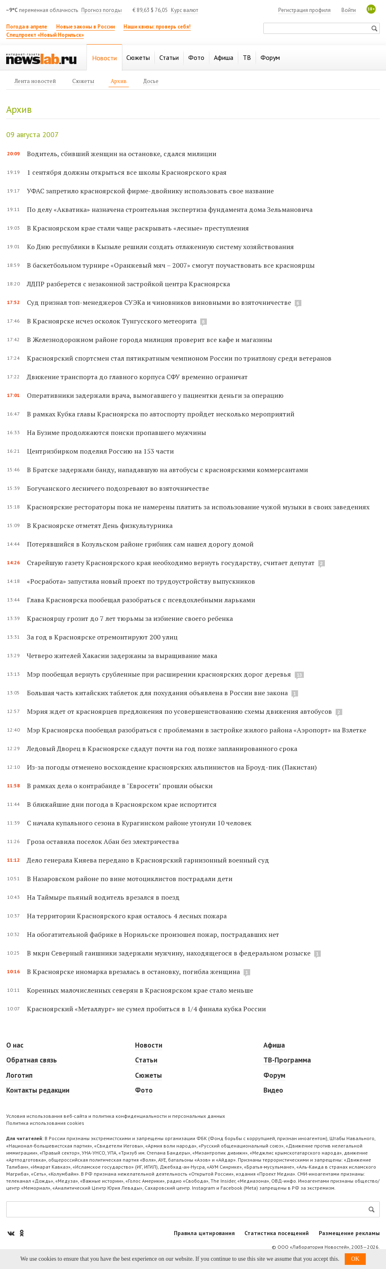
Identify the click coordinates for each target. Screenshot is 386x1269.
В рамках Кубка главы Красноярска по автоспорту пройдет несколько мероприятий (160, 413)
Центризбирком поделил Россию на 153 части (100, 451)
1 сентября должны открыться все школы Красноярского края (127, 172)
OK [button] (355, 1259)
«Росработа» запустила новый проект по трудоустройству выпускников (141, 581)
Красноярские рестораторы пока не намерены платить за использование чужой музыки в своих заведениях (198, 506)
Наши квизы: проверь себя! (157, 26)
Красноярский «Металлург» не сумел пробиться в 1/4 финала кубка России (146, 1008)
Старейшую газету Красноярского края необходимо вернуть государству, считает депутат (171, 562)
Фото (144, 1090)
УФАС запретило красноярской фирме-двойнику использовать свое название (150, 190)
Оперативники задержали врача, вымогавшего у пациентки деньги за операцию (155, 395)
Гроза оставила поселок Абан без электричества (103, 841)
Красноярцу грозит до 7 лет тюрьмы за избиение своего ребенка (130, 618)
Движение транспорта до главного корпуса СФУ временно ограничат (137, 376)
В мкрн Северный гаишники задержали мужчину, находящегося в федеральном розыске (168, 953)
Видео (273, 1090)
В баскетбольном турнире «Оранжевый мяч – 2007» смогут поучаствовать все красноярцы (171, 265)
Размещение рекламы (349, 1233)
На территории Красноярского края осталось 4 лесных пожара (127, 915)
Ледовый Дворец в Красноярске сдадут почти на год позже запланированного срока (162, 748)
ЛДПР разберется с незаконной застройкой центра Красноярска (128, 283)
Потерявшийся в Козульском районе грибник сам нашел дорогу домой (140, 544)
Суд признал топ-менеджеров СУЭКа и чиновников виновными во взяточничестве (159, 302)
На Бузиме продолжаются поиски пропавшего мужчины (116, 432)
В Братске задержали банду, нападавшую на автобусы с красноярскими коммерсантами (167, 469)
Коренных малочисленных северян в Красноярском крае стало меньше (140, 990)
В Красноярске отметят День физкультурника (100, 525)
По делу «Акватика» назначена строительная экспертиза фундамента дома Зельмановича (170, 209)
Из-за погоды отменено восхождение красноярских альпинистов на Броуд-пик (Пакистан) (172, 767)
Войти (348, 10)
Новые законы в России (85, 26)
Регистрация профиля (304, 10)
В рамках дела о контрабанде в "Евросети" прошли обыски (120, 785)
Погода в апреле (26, 26)
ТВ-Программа (287, 1060)
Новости (148, 1045)
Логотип (19, 1075)
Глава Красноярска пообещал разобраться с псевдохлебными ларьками (141, 599)
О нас (15, 1045)
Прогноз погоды (101, 10)
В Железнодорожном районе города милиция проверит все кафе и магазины (149, 339)
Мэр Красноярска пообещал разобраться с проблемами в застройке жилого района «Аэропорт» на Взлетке (196, 729)
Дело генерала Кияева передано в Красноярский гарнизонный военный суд (148, 860)
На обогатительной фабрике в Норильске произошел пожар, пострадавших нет (153, 934)
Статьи (146, 1060)
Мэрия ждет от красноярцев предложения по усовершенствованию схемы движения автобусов (179, 711)
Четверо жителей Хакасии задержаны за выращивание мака (122, 655)
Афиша (274, 1045)
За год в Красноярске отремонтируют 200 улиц (102, 637)
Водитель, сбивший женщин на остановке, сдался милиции (121, 153)
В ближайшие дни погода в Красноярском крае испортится (122, 804)
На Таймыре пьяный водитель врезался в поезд (103, 897)
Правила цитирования (204, 1233)
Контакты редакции (37, 1090)
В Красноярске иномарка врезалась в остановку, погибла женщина (133, 971)
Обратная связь (31, 1060)
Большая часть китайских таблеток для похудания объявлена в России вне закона (157, 692)
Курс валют (184, 10)
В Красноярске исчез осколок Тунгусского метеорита (112, 321)
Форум (274, 1075)
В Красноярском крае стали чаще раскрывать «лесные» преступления (138, 228)
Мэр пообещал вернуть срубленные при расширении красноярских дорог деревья (160, 674)
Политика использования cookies (45, 1123)
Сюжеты (148, 1075)
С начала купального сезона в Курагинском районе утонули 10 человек (139, 822)
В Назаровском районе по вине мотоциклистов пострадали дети (129, 878)
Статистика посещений (276, 1233)
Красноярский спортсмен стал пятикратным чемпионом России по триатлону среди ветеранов (179, 358)
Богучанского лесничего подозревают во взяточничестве (118, 488)
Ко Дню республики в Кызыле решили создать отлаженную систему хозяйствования (160, 246)
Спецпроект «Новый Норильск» (45, 34)
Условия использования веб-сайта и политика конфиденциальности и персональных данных (115, 1116)
